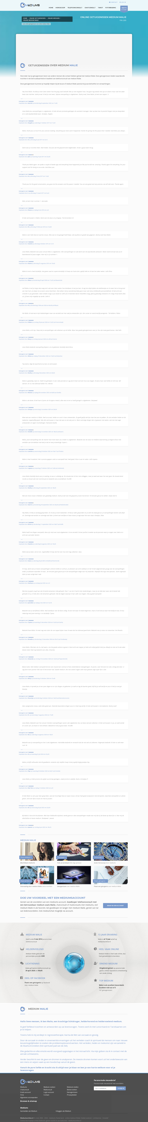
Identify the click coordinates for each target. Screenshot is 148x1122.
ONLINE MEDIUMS (54, 18)
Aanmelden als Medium (28, 1111)
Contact (46, 1095)
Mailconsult (48, 1090)
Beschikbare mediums (27, 863)
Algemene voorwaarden (29, 1097)
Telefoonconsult (75, 8)
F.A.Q (22, 1095)
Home (25, 18)
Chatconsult (90, 8)
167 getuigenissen (105, 990)
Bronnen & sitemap (28, 1101)
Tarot (100, 8)
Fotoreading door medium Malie (31, 886)
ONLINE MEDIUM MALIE (31, 20)
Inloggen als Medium (63, 1111)
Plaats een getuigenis (101, 886)
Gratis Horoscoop (99, 863)
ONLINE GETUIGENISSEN (37, 18)
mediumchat (48, 911)
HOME (51, 8)
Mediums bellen (72, 1087)
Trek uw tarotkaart (63, 863)
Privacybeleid (71, 1095)
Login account (49, 1092)
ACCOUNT (124, 9)
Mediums (23, 1087)
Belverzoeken (72, 1090)
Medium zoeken (49, 1087)
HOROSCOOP (60, 8)
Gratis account (25, 1092)
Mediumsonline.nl (26, 1118)
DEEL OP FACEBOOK (35, 978)
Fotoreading (110, 8)
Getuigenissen (61, 886)
